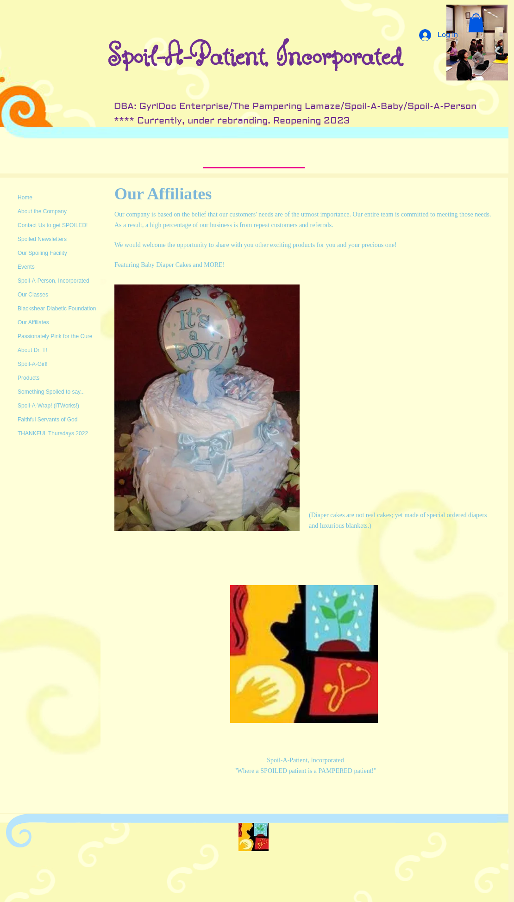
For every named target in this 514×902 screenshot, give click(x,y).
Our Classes (33, 294)
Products (28, 378)
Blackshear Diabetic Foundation (57, 308)
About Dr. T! (32, 350)
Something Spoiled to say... (51, 392)
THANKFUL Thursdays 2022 (53, 433)
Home (25, 197)
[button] (476, 22)
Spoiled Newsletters (42, 239)
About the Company (42, 211)
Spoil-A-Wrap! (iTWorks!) (48, 405)
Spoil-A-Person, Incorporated (53, 281)
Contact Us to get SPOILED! (53, 225)
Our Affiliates (33, 322)
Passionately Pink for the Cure (55, 336)
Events (26, 267)
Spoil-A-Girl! (33, 364)
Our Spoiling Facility (42, 253)
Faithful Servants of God (47, 419)
